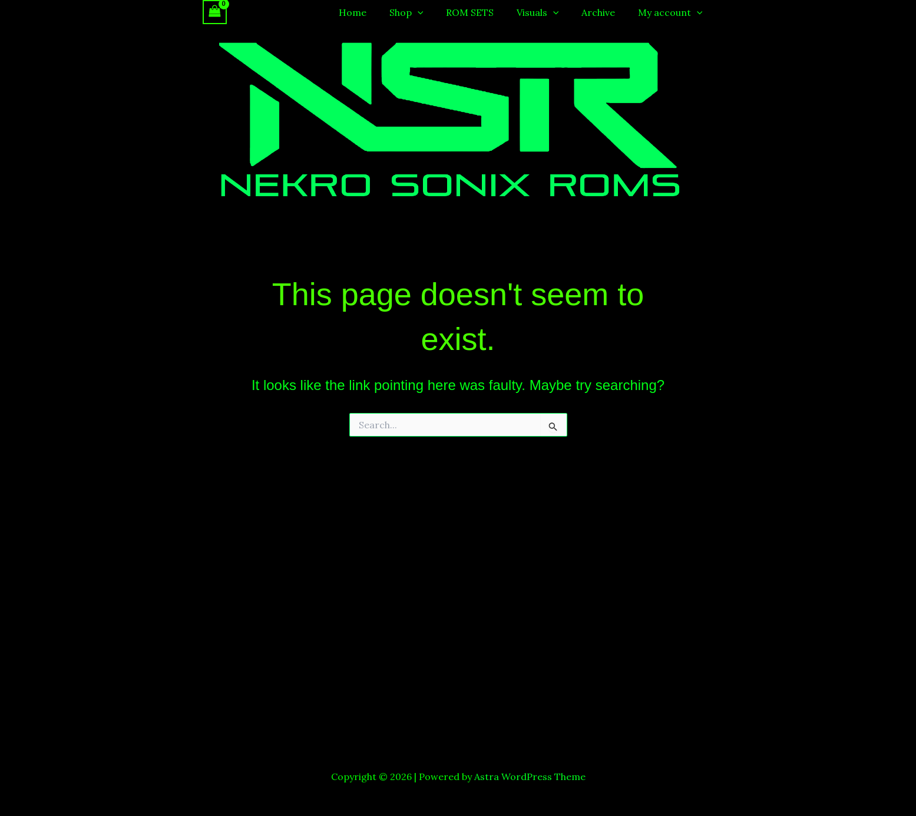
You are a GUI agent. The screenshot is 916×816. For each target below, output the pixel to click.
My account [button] (672, 12)
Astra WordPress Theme (530, 776)
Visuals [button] (547, 12)
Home (374, 12)
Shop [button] (424, 12)
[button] (435, 12)
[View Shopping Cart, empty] (215, 12)
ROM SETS (483, 12)
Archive (604, 12)
